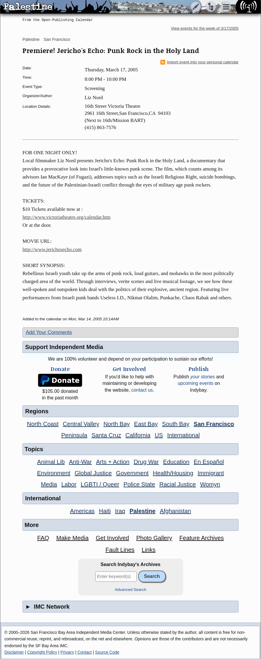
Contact (85, 652)
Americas (82, 511)
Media (49, 484)
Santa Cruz (106, 435)
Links (149, 550)
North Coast (43, 424)
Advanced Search (130, 589)
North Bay (117, 424)
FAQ (43, 538)
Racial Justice (177, 484)
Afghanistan (175, 511)
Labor (68, 484)
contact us (142, 390)
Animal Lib (51, 462)
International (183, 435)
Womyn (210, 484)
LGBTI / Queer (100, 484)
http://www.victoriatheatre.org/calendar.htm (66, 217)
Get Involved (112, 538)
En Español (209, 462)
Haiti (105, 511)
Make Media (72, 538)
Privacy (67, 652)
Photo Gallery (154, 538)
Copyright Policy (42, 652)
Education (176, 462)
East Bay (146, 424)
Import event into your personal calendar (199, 62)
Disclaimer (14, 652)
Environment (53, 473)
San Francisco (57, 39)
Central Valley (81, 424)
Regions (37, 411)
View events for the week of (205, 28)
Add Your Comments (49, 332)
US (159, 435)
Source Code (107, 652)
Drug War (146, 462)
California (137, 435)
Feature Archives (201, 538)
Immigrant (211, 473)
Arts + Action (113, 462)
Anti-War (80, 462)
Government (132, 473)
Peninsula (74, 435)
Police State (139, 484)
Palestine (31, 39)
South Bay (175, 424)
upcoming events (195, 383)
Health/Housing (173, 473)
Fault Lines (120, 550)
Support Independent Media (64, 347)
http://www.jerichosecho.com (52, 249)
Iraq (120, 511)
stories (202, 376)
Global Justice (93, 473)
